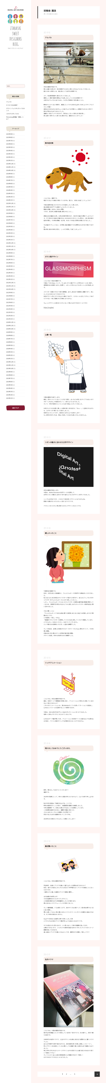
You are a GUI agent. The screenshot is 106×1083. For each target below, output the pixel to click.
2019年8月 (9, 375)
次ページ (97, 1074)
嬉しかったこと (51, 533)
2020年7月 (9, 339)
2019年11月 (9, 365)
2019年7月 (9, 378)
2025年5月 (9, 147)
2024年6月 (9, 183)
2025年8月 (9, 137)
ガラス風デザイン (51, 256)
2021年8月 (9, 296)
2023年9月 (9, 213)
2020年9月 (9, 332)
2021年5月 (9, 306)
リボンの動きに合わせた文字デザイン (59, 442)
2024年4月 (9, 190)
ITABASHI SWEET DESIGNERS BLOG (15, 36)
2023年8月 (9, 217)
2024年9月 (9, 174)
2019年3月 (9, 392)
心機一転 (48, 334)
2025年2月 (9, 157)
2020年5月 (9, 345)
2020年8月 (9, 335)
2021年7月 (9, 299)
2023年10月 (9, 210)
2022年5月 (9, 266)
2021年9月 (9, 292)
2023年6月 (9, 223)
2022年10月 (9, 250)
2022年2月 (9, 276)
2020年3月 (9, 352)
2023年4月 (9, 230)
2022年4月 (9, 269)
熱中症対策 (49, 143)
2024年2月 (9, 197)
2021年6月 (9, 302)
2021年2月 (9, 316)
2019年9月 (9, 372)
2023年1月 (9, 240)
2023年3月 (9, 233)
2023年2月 (9, 236)
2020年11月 (9, 325)
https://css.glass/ (49, 307)
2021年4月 (9, 309)
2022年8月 (9, 256)
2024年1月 (9, 200)
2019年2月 (9, 395)
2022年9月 (9, 253)
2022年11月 (9, 246)
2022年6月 (9, 263)
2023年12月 (9, 203)
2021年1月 (9, 319)
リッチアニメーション (53, 663)
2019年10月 (9, 368)
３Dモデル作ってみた (12, 114)
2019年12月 (9, 362)
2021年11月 (9, 286)
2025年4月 (9, 150)
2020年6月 (9, 342)
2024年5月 (9, 187)
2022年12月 (9, 243)
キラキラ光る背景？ (12, 105)
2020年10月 (9, 329)
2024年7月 (9, 180)
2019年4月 (9, 388)
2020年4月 (9, 349)
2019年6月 (9, 382)
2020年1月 (9, 358)
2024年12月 (9, 164)
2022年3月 (9, 273)
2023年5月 (9, 226)
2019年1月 (9, 398)
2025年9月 (9, 134)
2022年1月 (9, 279)
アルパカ (9, 102)
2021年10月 (9, 289)
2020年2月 (9, 355)
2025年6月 (9, 144)
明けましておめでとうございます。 (58, 748)
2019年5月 (9, 385)
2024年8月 (9, 177)
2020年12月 (9, 322)
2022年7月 (9, 259)
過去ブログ (15, 408)
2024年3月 (9, 193)
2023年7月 (9, 220)
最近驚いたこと (51, 846)
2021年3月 (9, 312)
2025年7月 (9, 141)
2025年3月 (9, 154)
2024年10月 (9, 170)
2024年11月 (9, 167)
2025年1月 (9, 160)
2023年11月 (9, 207)
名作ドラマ (49, 959)
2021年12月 (9, 283)
